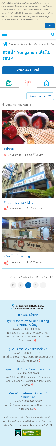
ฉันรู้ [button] (50, 25)
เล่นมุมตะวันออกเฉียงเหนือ (24, 44)
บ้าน (5, 44)
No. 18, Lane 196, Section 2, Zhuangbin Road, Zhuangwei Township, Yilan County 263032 (28, 381)
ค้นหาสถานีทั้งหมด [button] (52, 34)
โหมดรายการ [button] (38, 96)
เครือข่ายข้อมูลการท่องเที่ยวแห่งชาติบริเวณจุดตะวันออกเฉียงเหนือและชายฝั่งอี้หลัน (20, 34)
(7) (9, 83)
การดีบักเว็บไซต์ (29, 315)
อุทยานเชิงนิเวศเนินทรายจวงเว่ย (28, 369)
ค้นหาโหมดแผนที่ (28, 70)
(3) (28, 83)
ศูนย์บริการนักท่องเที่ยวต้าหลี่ (28, 349)
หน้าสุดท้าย (43, 285)
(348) (46, 83)
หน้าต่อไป (36, 285)
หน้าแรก (13, 285)
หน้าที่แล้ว (21, 285)
